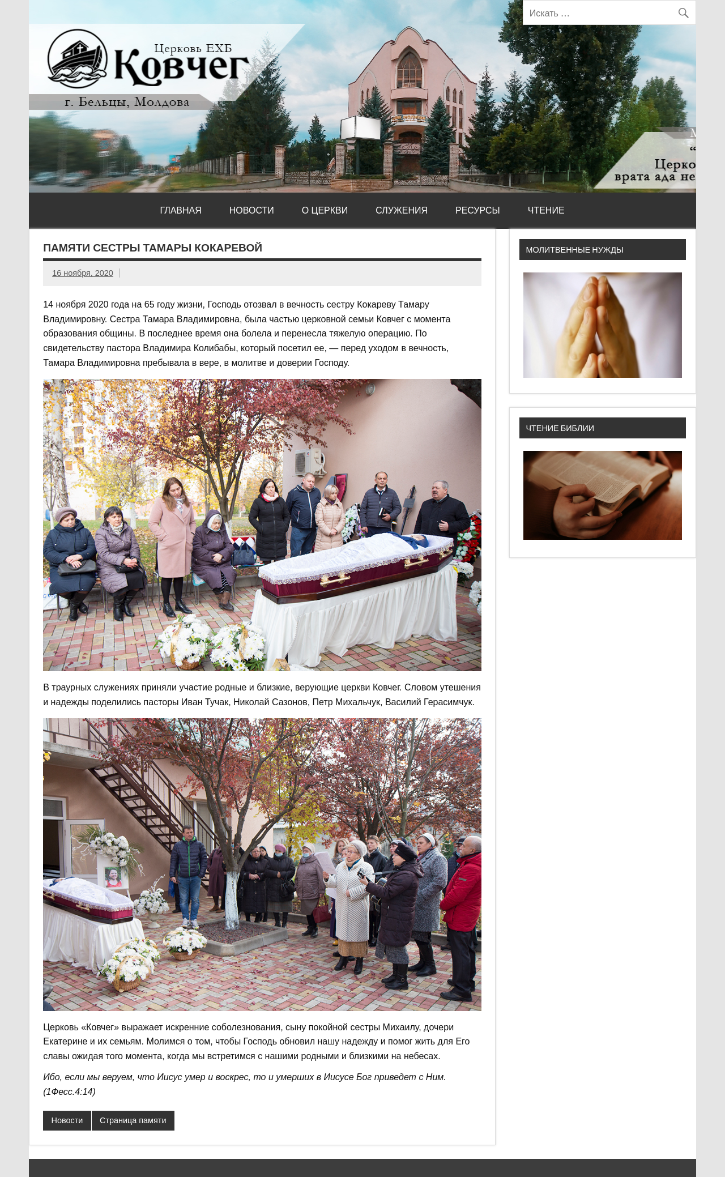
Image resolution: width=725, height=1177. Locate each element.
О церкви (325, 210)
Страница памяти (133, 1120)
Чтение (546, 210)
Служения (402, 210)
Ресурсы (477, 210)
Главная (180, 210)
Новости (251, 210)
